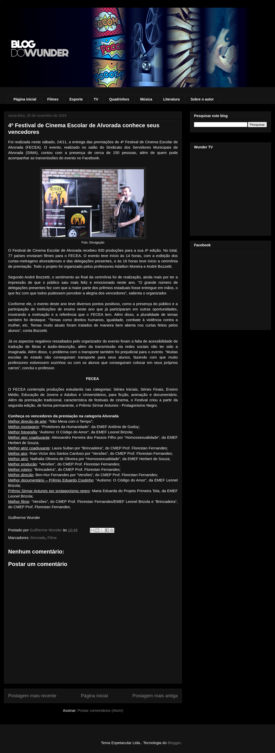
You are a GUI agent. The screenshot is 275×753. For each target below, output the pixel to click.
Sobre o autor (202, 99)
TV (96, 99)
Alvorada (37, 537)
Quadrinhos (119, 99)
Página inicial (24, 99)
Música (146, 99)
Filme (52, 537)
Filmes (52, 99)
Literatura (171, 99)
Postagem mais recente (32, 695)
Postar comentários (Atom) (100, 710)
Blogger (174, 743)
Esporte (76, 99)
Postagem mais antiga (155, 695)
